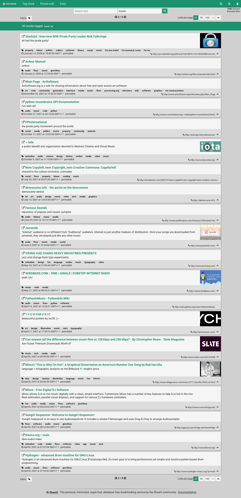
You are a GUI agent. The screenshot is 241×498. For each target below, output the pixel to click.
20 (195, 17)
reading (66, 176)
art (26, 90)
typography (89, 262)
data (27, 378)
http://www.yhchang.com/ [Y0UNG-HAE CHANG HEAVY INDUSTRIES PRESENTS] (202, 266)
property (29, 50)
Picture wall (47, 3)
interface (70, 90)
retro (65, 328)
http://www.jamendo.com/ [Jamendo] (202, 245)
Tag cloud (28, 3)
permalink (47, 53)
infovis (96, 378)
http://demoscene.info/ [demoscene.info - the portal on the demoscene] (203, 200)
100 (207, 17)
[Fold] (218, 54)
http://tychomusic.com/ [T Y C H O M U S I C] (203, 332)
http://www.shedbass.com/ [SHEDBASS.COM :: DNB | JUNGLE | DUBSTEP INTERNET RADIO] (201, 291)
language (58, 262)
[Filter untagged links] (29, 18)
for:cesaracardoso (175, 90)
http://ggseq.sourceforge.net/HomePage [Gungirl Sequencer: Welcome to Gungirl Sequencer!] (195, 427)
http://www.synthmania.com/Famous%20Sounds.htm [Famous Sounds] (189, 220)
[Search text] (95, 11)
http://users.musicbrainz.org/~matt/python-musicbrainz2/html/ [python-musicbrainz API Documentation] (184, 114)
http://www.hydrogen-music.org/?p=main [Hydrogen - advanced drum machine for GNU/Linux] (195, 471)
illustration (46, 328)
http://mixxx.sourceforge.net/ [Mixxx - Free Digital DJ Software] (200, 407)
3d (26, 196)
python (54, 111)
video (97, 156)
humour (46, 378)
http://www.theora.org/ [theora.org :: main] (203, 447)
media (81, 90)
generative (58, 90)
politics (49, 50)
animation (29, 156)
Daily (63, 3)
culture (59, 50)
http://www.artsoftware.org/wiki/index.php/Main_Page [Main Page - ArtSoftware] (188, 94)
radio (36, 287)
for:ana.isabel (111, 50)
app (85, 444)
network (91, 131)
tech (74, 196)
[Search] (221, 4)
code (33, 90)
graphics (158, 90)
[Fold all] (218, 17)
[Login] (237, 4)
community (44, 90)
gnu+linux (55, 70)
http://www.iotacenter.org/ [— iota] (202, 160)
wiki (137, 90)
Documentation (187, 492)
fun (49, 262)
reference (127, 90)
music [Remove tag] (48, 26)
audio (27, 70)
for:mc (147, 50)
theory (81, 50)
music (99, 50)
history (69, 156)
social (90, 50)
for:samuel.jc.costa (131, 50)
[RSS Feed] (229, 4)
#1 (81, 368)
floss (35, 70)
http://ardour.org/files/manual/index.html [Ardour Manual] (195, 74)
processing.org (111, 90)
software (70, 50)
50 (201, 17)
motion (79, 156)
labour (39, 50)
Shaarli (53, 492)
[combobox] (140, 11)
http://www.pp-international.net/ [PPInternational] (199, 135)
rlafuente (9, 3)
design (59, 156)
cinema (49, 156)
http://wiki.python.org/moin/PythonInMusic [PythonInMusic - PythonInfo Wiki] (194, 307)
